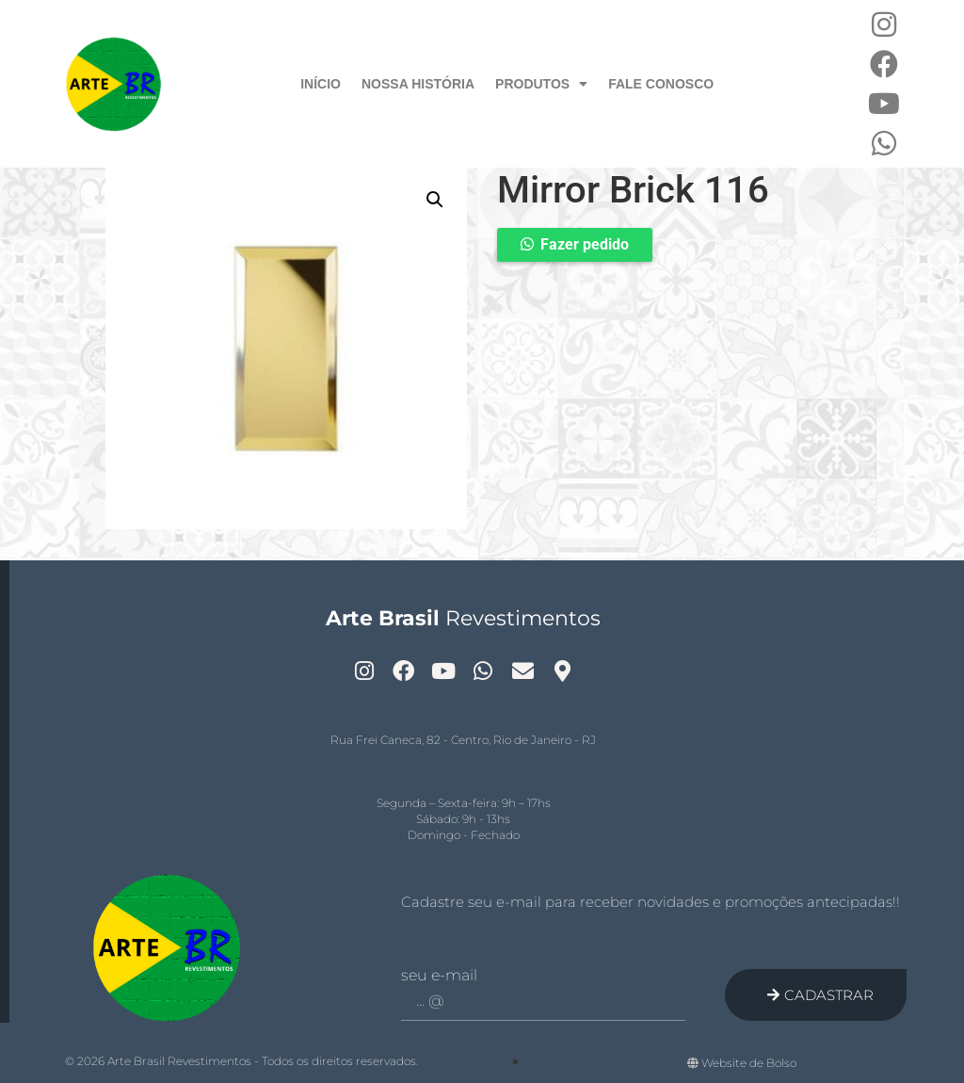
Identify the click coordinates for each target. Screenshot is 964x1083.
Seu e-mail (439, 975)
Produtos (541, 84)
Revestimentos (463, 618)
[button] (435, 200)
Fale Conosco (661, 83)
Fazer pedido (584, 244)
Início (320, 83)
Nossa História (418, 83)
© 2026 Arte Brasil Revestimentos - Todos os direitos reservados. (241, 1061)
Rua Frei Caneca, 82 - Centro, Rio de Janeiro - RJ (463, 740)
